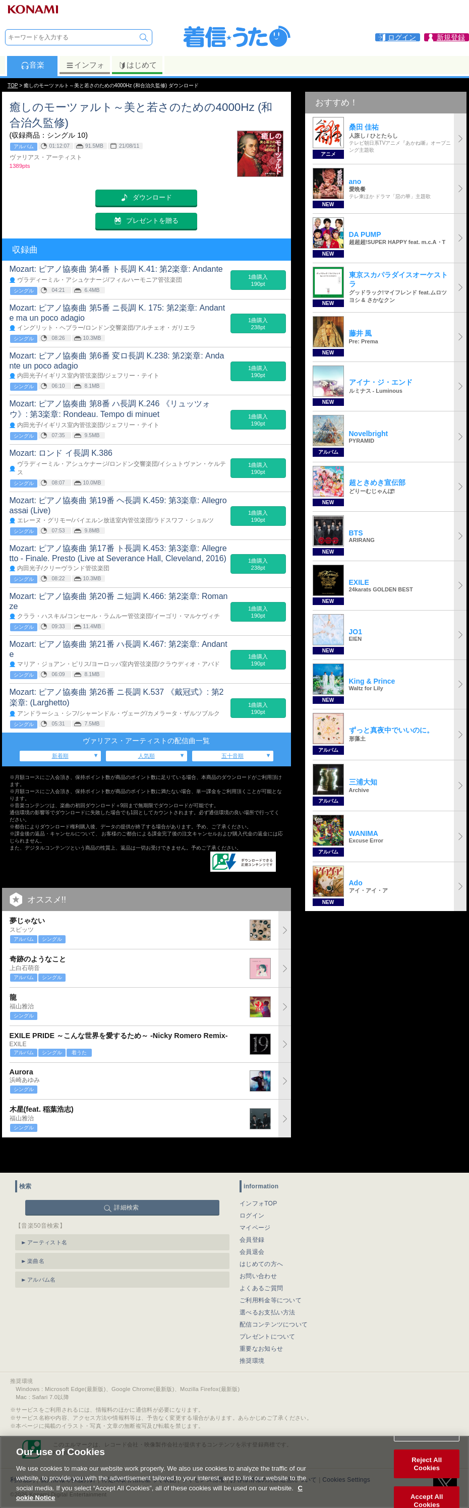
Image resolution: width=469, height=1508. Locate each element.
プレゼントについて (268, 1311)
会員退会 (252, 1226)
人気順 (146, 756)
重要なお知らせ (261, 1323)
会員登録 (252, 1214)
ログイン (252, 1190)
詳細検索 (126, 1182)
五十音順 (232, 756)
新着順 (60, 756)
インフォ (85, 65)
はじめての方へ (261, 1238)
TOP (13, 85)
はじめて (137, 65)
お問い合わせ (258, 1250)
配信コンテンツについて (274, 1299)
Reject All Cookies (427, 1467)
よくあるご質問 (261, 1262)
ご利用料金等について (271, 1275)
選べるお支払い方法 (268, 1287)
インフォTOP (258, 1178)
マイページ (255, 1202)
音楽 (32, 65)
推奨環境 (252, 1335)
